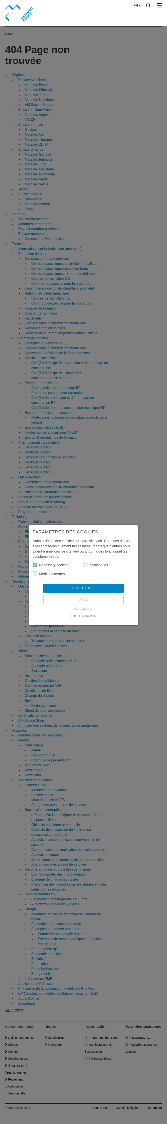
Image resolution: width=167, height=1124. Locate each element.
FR (138, 5)
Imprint (75, 615)
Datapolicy (89, 615)
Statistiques (96, 565)
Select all (83, 588)
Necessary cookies (50, 565)
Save (83, 599)
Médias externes (49, 573)
